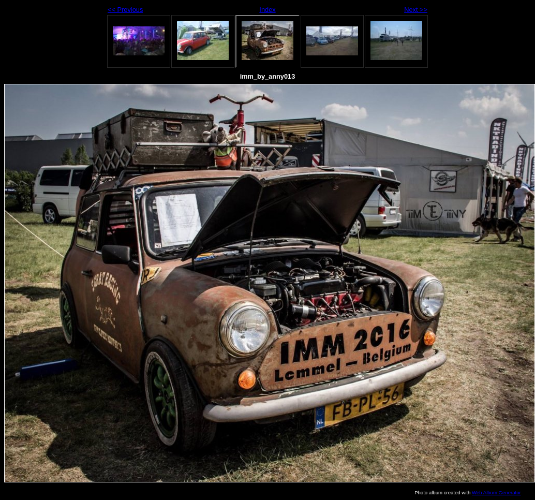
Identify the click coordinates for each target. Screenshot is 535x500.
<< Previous (125, 9)
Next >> (415, 9)
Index (267, 9)
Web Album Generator (496, 492)
